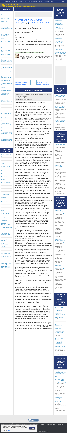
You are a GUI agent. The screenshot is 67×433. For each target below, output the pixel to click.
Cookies (9, 430)
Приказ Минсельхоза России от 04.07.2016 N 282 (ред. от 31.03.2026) (60, 381)
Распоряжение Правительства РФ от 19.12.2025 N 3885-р (60, 267)
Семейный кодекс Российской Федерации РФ (6, 119)
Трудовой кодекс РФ (5, 127)
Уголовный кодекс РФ (6, 144)
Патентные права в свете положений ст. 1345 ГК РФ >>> (29, 52)
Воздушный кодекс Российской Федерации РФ (6, 28)
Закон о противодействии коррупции (5, 245)
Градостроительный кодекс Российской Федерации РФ (5, 34)
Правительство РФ (32, 1)
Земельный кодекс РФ (6, 71)
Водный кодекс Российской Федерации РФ (6, 23)
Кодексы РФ (7, 1)
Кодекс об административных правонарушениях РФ (6, 89)
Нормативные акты (48, 1)
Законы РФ (14, 1)
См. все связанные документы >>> (33, 61)
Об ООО (3, 179)
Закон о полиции (5, 206)
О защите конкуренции (6, 170)
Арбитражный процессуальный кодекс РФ (6, 14)
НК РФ (2, 106)
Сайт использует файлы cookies (40, 431)
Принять (32, 428)
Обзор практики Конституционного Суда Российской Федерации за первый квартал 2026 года (60, 373)
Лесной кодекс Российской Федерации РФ (6, 102)
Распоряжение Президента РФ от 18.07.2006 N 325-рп (59, 167)
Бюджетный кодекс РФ (6, 18)
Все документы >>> (60, 62)
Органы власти (60, 424)
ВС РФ (40, 1)
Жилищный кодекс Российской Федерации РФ (6, 67)
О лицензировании (5, 173)
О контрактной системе (6, 190)
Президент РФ (22, 1)
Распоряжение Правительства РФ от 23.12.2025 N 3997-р (60, 212)
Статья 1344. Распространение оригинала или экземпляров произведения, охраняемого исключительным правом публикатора (22, 84)
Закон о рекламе (5, 249)
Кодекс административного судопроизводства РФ (6, 76)
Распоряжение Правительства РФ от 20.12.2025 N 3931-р (60, 241)
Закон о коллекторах (5, 159)
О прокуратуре (4, 176)
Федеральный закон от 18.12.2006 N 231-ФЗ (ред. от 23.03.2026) (60, 96)
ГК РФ (2, 38)
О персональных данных (6, 187)
